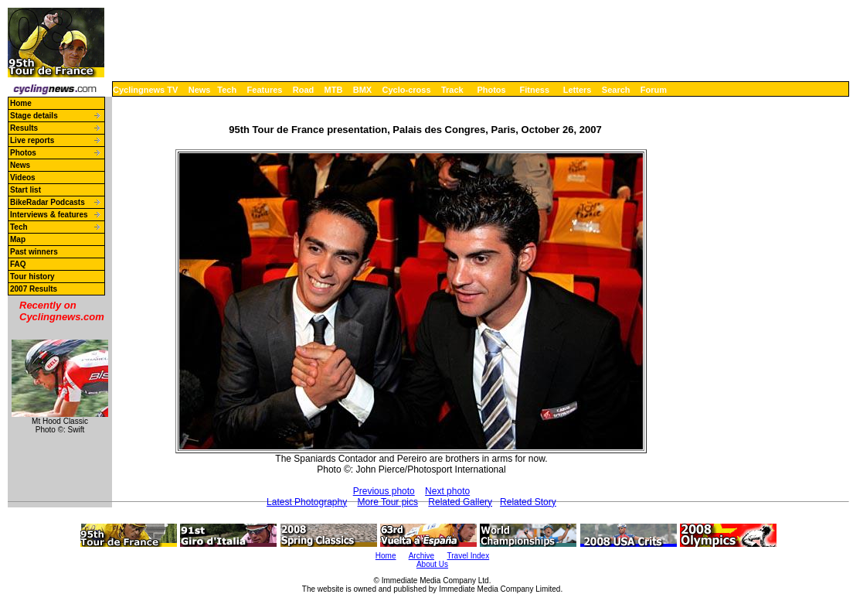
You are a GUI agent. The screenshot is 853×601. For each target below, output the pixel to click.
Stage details (34, 115)
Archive (421, 555)
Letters (577, 89)
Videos (23, 177)
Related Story (528, 502)
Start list (25, 190)
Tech (226, 89)
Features (265, 89)
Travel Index (468, 555)
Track (452, 89)
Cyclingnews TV (145, 89)
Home (21, 103)
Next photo (447, 491)
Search (616, 89)
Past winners (34, 252)
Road (303, 89)
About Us (432, 564)
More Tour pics (388, 502)
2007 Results (33, 289)
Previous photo (384, 491)
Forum (654, 89)
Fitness (534, 89)
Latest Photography (307, 502)
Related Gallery (460, 502)
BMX (362, 89)
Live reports (32, 140)
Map (17, 239)
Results (24, 128)
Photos (491, 89)
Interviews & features (49, 214)
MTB (334, 89)
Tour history (32, 276)
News (200, 89)
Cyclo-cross (406, 89)
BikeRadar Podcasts (47, 202)
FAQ (18, 264)
